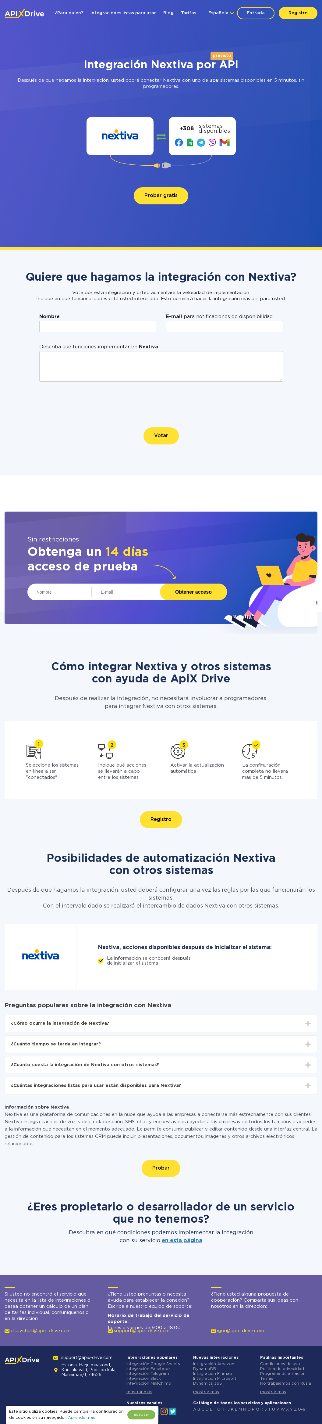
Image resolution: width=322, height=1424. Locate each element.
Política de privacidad (282, 1369)
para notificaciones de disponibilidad (219, 317)
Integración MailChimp (148, 1383)
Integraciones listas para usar (123, 13)
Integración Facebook (148, 1369)
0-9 (302, 1409)
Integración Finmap (212, 1373)
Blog (168, 13)
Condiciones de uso (280, 1364)
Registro (298, 13)
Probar (161, 1168)
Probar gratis (161, 195)
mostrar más (139, 1392)
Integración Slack (143, 1378)
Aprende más (81, 1417)
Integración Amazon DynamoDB (213, 1366)
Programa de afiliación (283, 1373)
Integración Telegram (147, 1373)
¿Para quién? (69, 13)
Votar (161, 435)
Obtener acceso (193, 592)
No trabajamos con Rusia (285, 1383)
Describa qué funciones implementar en (98, 347)
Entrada (256, 13)
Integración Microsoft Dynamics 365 (214, 1381)
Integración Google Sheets (153, 1364)
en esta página (182, 1240)
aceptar (141, 1414)
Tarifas (188, 13)
